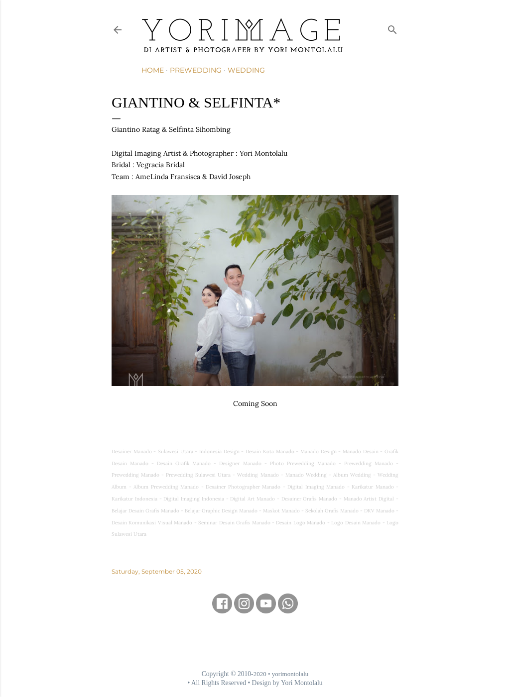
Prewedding (196, 70)
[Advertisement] (255, 641)
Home (152, 70)
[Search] (392, 27)
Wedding (246, 70)
